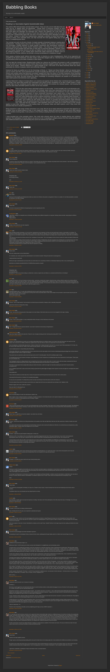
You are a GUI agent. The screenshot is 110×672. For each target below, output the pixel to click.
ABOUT (11, 17)
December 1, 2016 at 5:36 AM (15, 494)
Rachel (10, 516)
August (88, 58)
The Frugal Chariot (89, 120)
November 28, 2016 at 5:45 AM (15, 306)
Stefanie (11, 449)
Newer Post (8, 655)
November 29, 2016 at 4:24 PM (15, 453)
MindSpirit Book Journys (91, 101)
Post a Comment (11, 652)
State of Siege (90, 49)
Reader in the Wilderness (91, 105)
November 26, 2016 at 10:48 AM (15, 164)
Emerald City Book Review (91, 89)
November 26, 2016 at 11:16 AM (15, 188)
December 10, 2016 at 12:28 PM (15, 650)
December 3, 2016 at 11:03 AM (15, 512)
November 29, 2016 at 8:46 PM (15, 461)
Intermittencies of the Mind (91, 95)
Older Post (78, 655)
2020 (87, 35)
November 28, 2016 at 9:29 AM (15, 335)
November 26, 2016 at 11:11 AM (15, 181)
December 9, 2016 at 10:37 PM (15, 576)
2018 (87, 38)
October (89, 54)
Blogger (60, 665)
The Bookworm (12, 213)
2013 (87, 75)
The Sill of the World (90, 122)
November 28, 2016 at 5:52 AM (15, 328)
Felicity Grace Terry (13, 332)
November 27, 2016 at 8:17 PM (15, 285)
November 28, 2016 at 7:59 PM (15, 445)
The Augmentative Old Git (91, 116)
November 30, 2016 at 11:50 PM (15, 479)
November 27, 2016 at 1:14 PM (15, 245)
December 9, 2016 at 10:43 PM (15, 608)
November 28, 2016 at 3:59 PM (15, 399)
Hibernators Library (90, 92)
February (89, 68)
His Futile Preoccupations (91, 93)
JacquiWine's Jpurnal (90, 96)
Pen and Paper (89, 104)
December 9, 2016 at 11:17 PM (15, 629)
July (88, 59)
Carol (10, 289)
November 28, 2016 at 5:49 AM (15, 313)
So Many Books (89, 111)
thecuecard (11, 403)
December (89, 43)
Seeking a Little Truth (90, 110)
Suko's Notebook (89, 114)
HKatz (10, 278)
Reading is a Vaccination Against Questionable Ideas (93, 48)
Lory (10, 148)
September (89, 56)
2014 (87, 74)
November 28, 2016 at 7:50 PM (15, 427)
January (89, 70)
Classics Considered (90, 87)
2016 (87, 42)
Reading (10, 129)
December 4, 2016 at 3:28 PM (15, 537)
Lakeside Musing (89, 99)
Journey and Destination (91, 98)
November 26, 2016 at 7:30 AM (15, 153)
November (89, 45)
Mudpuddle (11, 135)
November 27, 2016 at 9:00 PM (15, 296)
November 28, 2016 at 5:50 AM (15, 321)
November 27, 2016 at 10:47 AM (15, 226)
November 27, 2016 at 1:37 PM (15, 266)
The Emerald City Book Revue (92, 119)
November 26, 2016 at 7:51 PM (15, 199)
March (88, 66)
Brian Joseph (12, 157)
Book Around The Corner (91, 86)
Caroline (11, 498)
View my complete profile (96, 25)
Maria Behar (11, 541)
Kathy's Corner (12, 465)
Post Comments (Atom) (16, 657)
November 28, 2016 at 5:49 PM (15, 408)
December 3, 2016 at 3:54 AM (15, 502)
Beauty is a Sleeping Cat (91, 84)
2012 (87, 77)
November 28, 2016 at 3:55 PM (15, 388)
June (88, 61)
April (88, 65)
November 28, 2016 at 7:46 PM (15, 415)
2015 (87, 72)
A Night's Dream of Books (91, 83)
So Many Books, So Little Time (92, 113)
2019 (87, 37)
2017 (87, 40)
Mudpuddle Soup (89, 102)
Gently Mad (11, 339)
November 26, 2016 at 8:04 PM (15, 209)
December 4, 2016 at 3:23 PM (15, 526)
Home (6, 17)
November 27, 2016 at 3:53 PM (15, 274)
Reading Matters (89, 107)
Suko (10, 192)
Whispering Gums (89, 123)
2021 (87, 33)
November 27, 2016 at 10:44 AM (15, 219)
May (88, 63)
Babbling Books (21, 7)
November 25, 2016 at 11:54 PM (15, 144)
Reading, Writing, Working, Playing (93, 108)
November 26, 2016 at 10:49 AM (15, 171)
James (10, 230)
